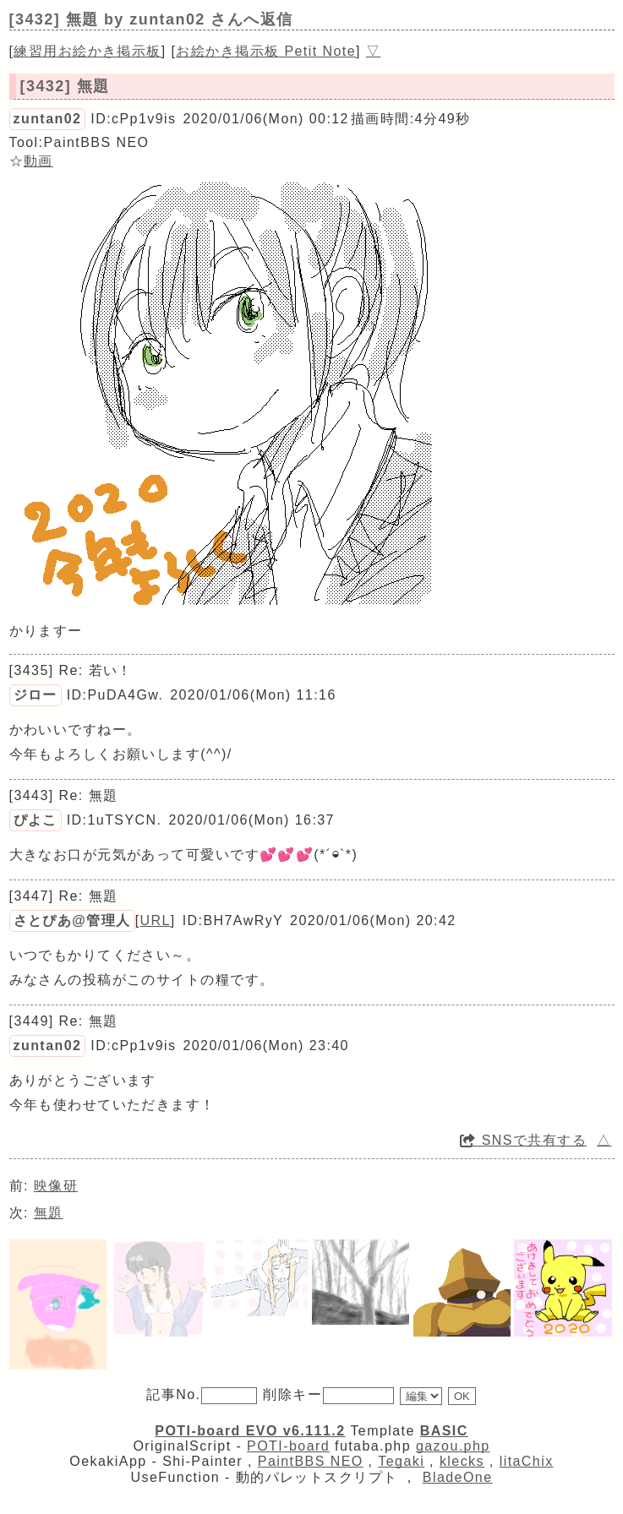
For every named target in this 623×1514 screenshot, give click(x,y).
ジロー (35, 695)
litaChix (527, 1461)
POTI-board (288, 1446)
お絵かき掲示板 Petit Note (266, 51)
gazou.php (453, 1446)
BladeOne (458, 1477)
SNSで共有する (523, 1140)
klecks (462, 1461)
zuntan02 (48, 119)
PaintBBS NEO (310, 1461)
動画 (38, 161)
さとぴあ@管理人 (72, 920)
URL (155, 920)
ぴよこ (35, 820)
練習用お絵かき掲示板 (87, 51)
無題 (48, 1213)
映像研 (56, 1186)
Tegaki (401, 1461)
